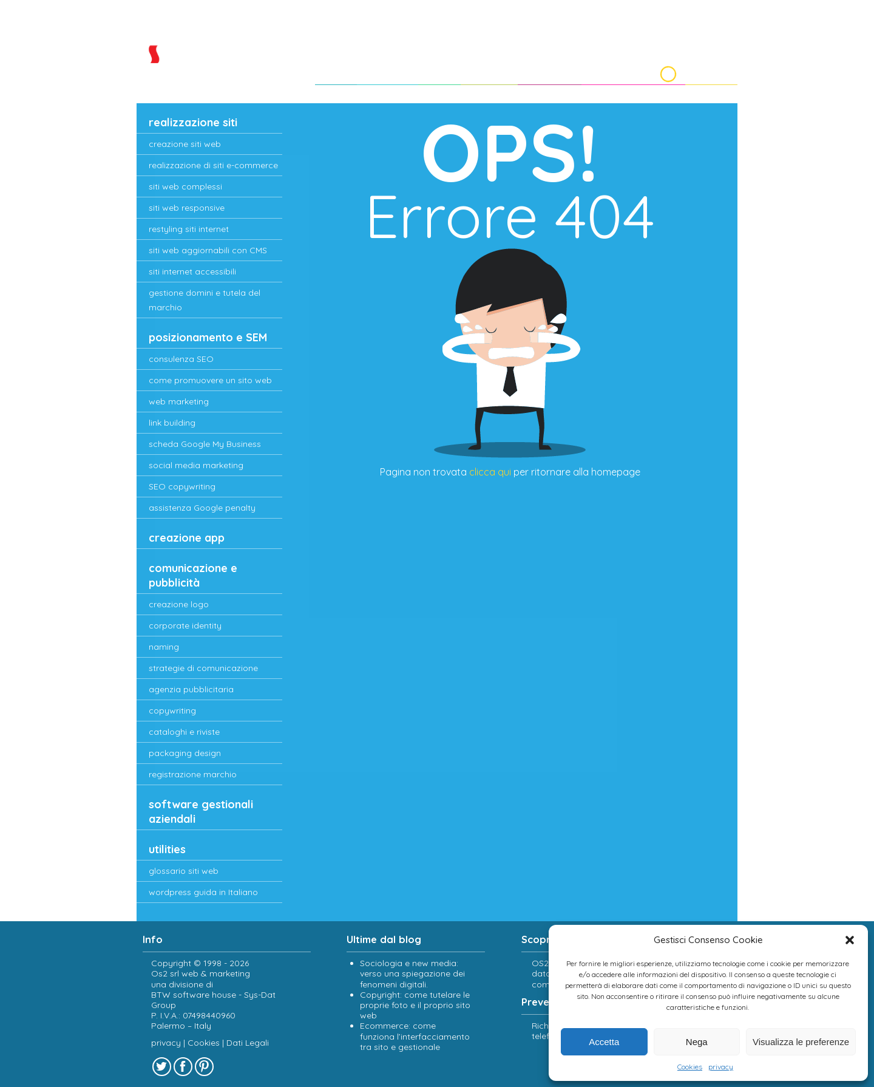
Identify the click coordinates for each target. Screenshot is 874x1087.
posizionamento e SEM (208, 337)
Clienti (423, 71)
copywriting (172, 710)
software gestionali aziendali (201, 811)
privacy (720, 1066)
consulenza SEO (181, 358)
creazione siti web (185, 143)
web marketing (179, 401)
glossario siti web (183, 870)
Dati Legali (247, 1042)
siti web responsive (187, 207)
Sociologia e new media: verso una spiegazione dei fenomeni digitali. (412, 973)
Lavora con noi (618, 71)
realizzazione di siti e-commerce (213, 165)
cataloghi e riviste (184, 731)
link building (172, 422)
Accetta (604, 1042)
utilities (167, 849)
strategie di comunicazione (203, 668)
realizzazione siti (193, 122)
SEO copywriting (182, 486)
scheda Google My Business (205, 443)
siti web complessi (185, 186)
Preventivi (539, 71)
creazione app (187, 538)
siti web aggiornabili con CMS (208, 250)
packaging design (185, 753)
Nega (697, 1042)
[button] (850, 940)
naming (164, 646)
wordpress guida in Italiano (203, 892)
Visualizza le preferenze (801, 1042)
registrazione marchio (193, 774)
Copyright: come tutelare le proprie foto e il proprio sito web (415, 1005)
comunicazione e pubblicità (193, 575)
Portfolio (475, 71)
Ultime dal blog (384, 939)
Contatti (710, 71)
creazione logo (179, 604)
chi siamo (368, 71)
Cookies (689, 1066)
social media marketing (196, 465)
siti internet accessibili (192, 271)
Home (312, 71)
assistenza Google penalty (202, 507)
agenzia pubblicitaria (191, 689)
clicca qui (490, 472)
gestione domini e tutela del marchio (204, 300)
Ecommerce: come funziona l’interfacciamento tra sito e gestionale (415, 1036)
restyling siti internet (189, 228)
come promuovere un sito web (210, 380)
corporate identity (185, 625)
